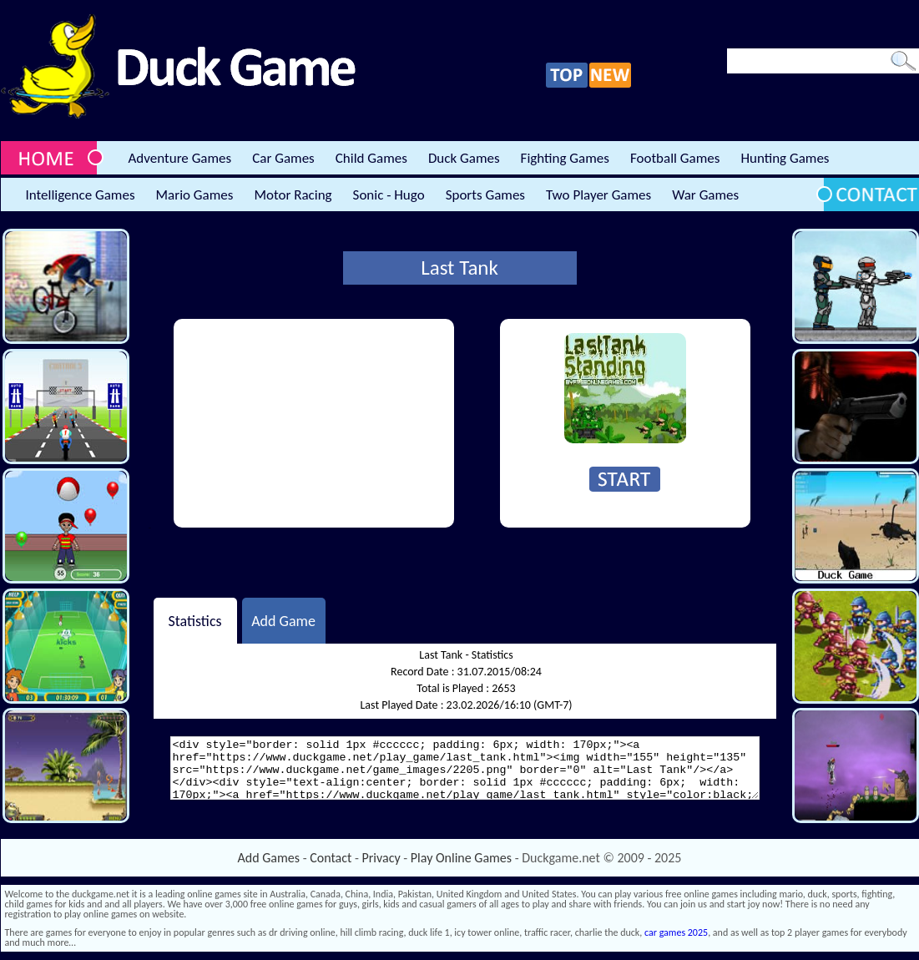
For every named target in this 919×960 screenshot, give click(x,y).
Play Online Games (461, 858)
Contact (330, 858)
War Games (705, 195)
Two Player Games (598, 195)
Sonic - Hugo (389, 195)
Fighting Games (565, 158)
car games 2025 (676, 932)
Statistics (194, 620)
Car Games (283, 158)
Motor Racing (292, 195)
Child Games (371, 158)
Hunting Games (784, 158)
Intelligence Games (80, 195)
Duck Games (464, 158)
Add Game (283, 620)
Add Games (269, 858)
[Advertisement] (301, 423)
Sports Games (485, 195)
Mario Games (195, 195)
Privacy (381, 858)
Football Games (675, 158)
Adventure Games (180, 158)
